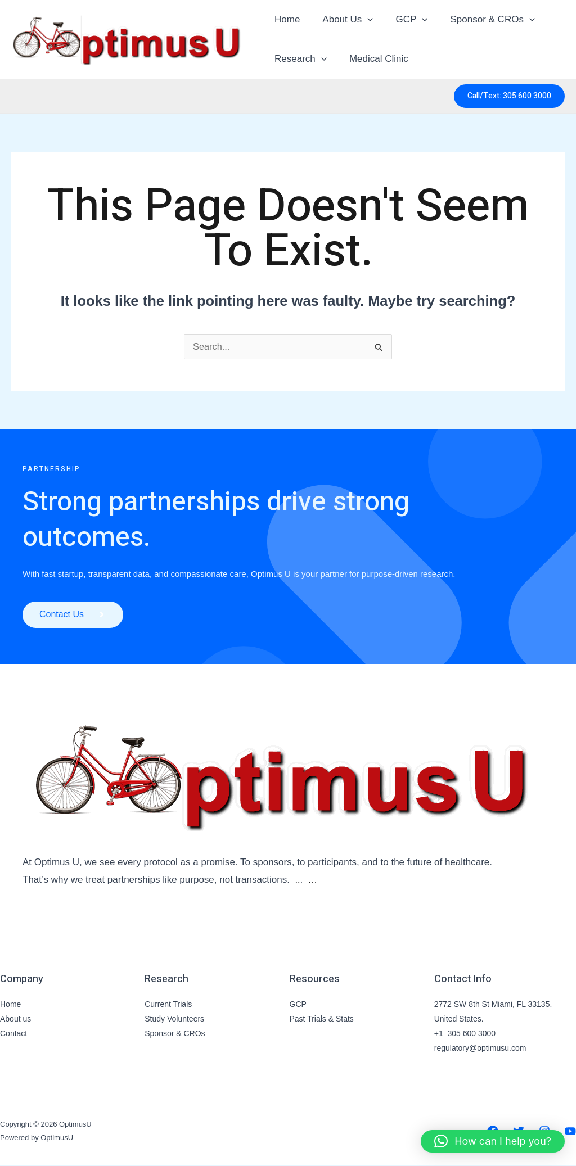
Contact (13, 1034)
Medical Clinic (373, 58)
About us (15, 1019)
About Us (342, 19)
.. (297, 881)
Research (299, 59)
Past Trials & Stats (322, 1019)
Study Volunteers (174, 1019)
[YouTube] (570, 1132)
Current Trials (168, 1005)
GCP (403, 19)
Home (285, 19)
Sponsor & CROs (481, 19)
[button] (362, 19)
